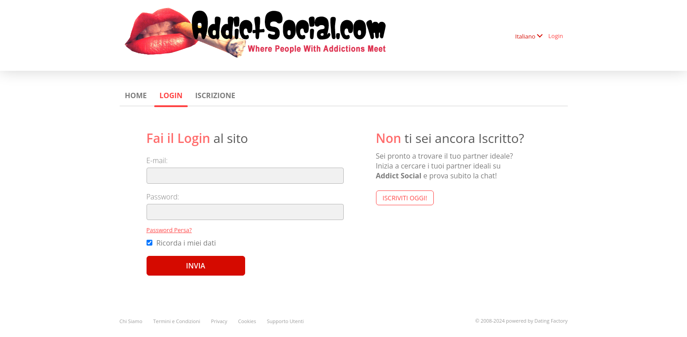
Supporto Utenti (285, 321)
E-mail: (157, 160)
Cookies (247, 321)
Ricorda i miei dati (181, 243)
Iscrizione (215, 95)
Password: (163, 197)
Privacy (219, 321)
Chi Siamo (131, 321)
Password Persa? (169, 230)
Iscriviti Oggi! (405, 198)
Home (136, 95)
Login (556, 36)
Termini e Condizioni (176, 321)
